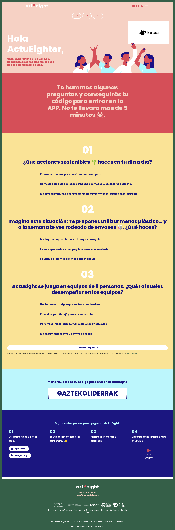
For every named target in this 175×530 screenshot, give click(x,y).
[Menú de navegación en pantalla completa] (146, 6)
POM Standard (99, 526)
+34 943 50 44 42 (87, 492)
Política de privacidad (131, 353)
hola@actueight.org (87, 495)
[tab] (76, 16)
